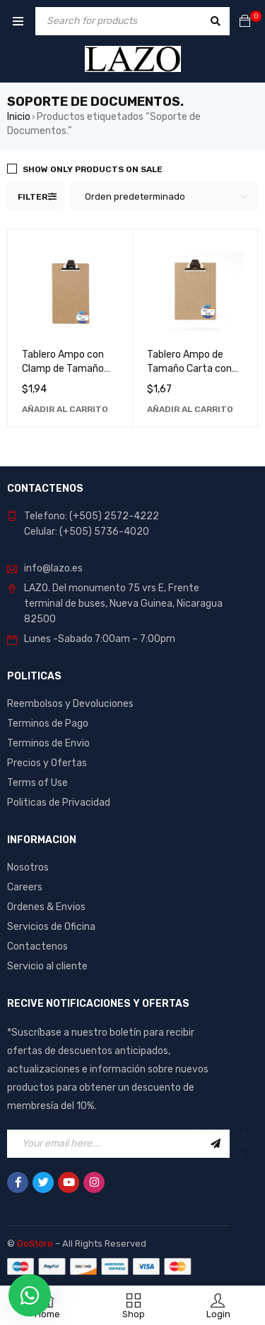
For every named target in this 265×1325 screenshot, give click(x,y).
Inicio (18, 117)
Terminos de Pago (47, 724)
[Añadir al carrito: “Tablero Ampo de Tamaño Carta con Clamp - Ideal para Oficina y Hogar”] (190, 409)
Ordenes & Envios (46, 907)
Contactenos (37, 946)
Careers (24, 887)
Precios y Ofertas (47, 763)
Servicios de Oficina (51, 927)
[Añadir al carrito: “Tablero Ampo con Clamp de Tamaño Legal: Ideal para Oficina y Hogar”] (65, 409)
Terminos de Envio (48, 743)
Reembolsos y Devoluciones (70, 704)
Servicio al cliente (47, 966)
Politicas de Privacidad (58, 803)
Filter (32, 197)
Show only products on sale (93, 169)
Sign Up (215, 1144)
